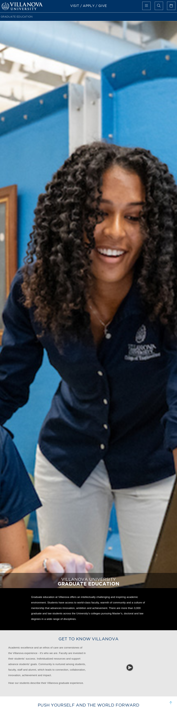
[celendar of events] (171, 6)
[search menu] (159, 6)
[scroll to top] (171, 703)
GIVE (102, 5)
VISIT (74, 5)
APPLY (89, 5)
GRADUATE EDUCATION (17, 16)
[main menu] (146, 6)
